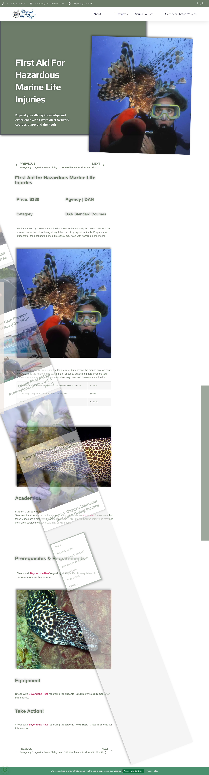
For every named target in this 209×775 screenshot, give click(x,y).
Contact (12, 621)
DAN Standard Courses (85, 216)
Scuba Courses (146, 14)
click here (88, 517)
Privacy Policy (152, 771)
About (99, 14)
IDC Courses (120, 14)
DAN (89, 201)
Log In (200, 3)
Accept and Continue (133, 771)
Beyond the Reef (38, 696)
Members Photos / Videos (180, 14)
